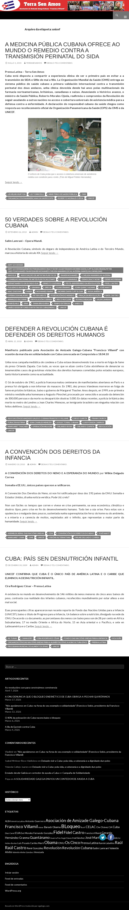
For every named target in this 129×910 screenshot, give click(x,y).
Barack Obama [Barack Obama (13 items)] (52, 827)
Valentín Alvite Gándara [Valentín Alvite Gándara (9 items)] (22, 852)
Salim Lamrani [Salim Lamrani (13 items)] (101, 848)
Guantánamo (63, 287)
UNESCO (78, 303)
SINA (26, 303)
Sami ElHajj (13, 303)
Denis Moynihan (113, 279)
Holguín (116, 638)
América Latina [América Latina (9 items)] (18, 821)
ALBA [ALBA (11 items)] (8, 821)
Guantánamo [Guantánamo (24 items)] (40, 837)
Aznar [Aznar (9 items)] (41, 827)
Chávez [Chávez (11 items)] (104, 827)
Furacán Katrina (16, 422)
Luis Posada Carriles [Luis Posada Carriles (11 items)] (27, 843)
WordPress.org (13, 890)
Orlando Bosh (64, 426)
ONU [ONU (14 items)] (61, 842)
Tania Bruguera (41, 303)
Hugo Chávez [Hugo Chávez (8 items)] (66, 838)
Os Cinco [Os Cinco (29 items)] (72, 842)
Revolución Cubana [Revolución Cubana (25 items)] (77, 848)
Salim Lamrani (104, 299)
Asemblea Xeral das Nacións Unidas (26, 533)
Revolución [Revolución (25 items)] (53, 848)
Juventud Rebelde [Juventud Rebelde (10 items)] (109, 838)
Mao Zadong (15, 291)
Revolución (105, 426)
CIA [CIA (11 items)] (110, 827)
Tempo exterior (62, 303)
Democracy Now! (91, 279)
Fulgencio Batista (17, 287)
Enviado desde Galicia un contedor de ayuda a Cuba (32, 772)
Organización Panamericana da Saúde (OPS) (30, 198)
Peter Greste (39, 295)
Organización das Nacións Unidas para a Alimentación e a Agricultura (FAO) (47, 642)
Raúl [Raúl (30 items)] (119, 842)
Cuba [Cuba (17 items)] (116, 827)
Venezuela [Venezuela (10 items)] (39, 852)
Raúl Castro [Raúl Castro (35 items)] (15, 847)
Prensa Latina (99, 642)
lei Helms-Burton (17, 194)
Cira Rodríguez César (48, 638)
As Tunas (12, 638)
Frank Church (99, 418)
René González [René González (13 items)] (35, 848)
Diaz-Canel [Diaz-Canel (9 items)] (10, 833)
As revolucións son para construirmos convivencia (31, 687)
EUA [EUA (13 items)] (17, 832)
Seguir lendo (13, 182)
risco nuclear (64, 299)
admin (34, 232)
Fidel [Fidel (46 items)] (58, 832)
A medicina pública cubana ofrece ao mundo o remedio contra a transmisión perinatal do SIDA (62, 50)
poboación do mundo (62, 295)
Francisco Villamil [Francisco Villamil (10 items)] (93, 833)
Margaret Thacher (18, 426)
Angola (12, 275)
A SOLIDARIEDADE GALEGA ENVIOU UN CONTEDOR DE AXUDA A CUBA (54, 778)
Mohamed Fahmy (44, 291)
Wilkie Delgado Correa (87, 537)
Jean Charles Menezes (41, 422)
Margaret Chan (16, 537)
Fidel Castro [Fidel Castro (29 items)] (74, 832)
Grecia (48, 287)
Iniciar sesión (12, 872)
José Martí (105, 287)
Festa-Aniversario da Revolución (83, 283)
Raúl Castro (112, 295)
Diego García (80, 418)
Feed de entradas (14, 878)
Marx (29, 291)
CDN (51, 533)
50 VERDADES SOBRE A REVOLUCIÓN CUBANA (56, 222)
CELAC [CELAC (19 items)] (91, 827)
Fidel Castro (111, 283)
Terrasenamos (34, 63)
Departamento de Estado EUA (23, 283)
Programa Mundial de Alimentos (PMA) (28, 646)
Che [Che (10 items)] (98, 827)
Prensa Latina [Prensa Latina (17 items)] (89, 843)
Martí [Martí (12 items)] (41, 843)
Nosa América (95, 291)
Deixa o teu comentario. (60, 63)
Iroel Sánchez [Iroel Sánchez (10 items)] (78, 838)
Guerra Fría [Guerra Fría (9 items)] (55, 838)
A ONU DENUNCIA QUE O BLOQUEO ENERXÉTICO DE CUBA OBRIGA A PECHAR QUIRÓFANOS (57, 696)
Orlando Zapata (85, 426)
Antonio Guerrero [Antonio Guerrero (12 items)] (35, 821)
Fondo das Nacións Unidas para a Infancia (86, 638)
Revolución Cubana (41, 299)
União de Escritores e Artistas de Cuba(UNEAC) (31, 307)
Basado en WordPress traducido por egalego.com (27, 906)
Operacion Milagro (18, 295)
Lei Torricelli (37, 194)
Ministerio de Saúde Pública (63, 194)
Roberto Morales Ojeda (70, 198)
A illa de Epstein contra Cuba (20, 726)
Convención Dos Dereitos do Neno (76, 533)
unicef (91, 198)
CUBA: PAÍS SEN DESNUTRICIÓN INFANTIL (61, 559)
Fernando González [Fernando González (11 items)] (43, 833)
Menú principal (124, 15)
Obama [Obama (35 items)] (51, 842)
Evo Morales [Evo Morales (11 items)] (27, 833)
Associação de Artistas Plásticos (38, 275)
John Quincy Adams (85, 287)
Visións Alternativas (60, 537)
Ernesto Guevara (52, 283)
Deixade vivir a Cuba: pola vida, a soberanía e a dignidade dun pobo (75, 760)
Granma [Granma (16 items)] (24, 837)
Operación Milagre (42, 426)
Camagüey (27, 638)
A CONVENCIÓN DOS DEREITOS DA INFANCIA (52, 455)
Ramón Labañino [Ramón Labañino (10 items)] (106, 843)
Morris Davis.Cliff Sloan (70, 291)
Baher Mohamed (69, 275)
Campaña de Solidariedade (76, 772)
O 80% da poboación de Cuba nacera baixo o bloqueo (32, 717)
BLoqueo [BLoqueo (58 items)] (70, 826)
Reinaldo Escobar (17, 299)
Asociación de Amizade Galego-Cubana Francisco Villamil (38, 418)
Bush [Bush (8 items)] (83, 827)
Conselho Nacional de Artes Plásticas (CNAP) (31, 279)
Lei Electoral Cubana (67, 422)
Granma (35, 287)
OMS (84, 194)
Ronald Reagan (84, 299)
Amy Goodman (15, 265)
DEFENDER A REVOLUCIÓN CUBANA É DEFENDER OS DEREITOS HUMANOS (56, 332)
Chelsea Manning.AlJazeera (96, 275)
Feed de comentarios (16, 884)
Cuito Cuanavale (68, 279)
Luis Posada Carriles (93, 422)
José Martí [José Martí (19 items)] (92, 837)
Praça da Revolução (90, 295)
